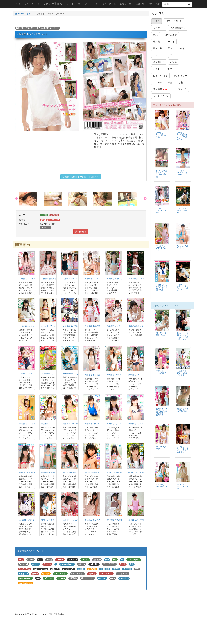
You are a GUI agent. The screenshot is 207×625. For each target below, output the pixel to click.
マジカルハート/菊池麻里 (161, 372)
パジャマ (157, 82)
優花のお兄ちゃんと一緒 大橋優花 (142, 326)
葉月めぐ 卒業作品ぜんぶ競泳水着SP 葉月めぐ (162, 412)
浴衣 (170, 48)
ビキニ (29, 13)
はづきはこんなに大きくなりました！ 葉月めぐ (182, 450)
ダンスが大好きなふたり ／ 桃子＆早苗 (161, 174)
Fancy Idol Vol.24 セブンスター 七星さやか (182, 287)
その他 (169, 69)
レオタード (158, 28)
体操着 (156, 41)
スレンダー (158, 55)
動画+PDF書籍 (160, 75)
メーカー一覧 (91, 4)
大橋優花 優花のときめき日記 (119, 279)
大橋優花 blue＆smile (72, 279)
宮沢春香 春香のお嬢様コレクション (122, 520)
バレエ (173, 62)
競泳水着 (157, 48)
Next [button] (145, 198)
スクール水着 (170, 34)
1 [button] (73, 208)
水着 (181, 82)
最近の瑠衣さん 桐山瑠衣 (182, 410)
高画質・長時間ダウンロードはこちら (80, 177)
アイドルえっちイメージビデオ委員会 (39, 3)
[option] (31, 199)
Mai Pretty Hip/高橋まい (161, 485)
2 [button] (78, 208)
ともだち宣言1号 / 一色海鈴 (182, 210)
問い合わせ (154, 4)
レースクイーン (161, 96)
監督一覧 (140, 4)
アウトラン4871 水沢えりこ (161, 135)
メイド (156, 69)
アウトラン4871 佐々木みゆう (182, 173)
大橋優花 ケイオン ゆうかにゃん (32, 373)
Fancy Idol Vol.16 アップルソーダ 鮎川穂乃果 (161, 287)
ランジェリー (180, 75)
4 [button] (87, 208)
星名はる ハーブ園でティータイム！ (143, 520)
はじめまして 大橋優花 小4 (53, 326)
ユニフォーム (180, 89)
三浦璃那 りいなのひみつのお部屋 (77, 520)
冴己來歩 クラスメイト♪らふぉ (97, 520)
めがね (182, 48)
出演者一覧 (125, 4)
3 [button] (83, 208)
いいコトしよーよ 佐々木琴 (182, 486)
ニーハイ (170, 41)
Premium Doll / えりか (182, 247)
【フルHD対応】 (174, 21)
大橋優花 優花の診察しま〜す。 (98, 326)
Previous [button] (16, 198)
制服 (155, 34)
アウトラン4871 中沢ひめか (161, 248)
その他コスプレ (177, 28)
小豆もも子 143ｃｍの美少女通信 (182, 373)
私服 (170, 82)
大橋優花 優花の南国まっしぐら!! (55, 279)
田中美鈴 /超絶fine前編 (161, 334)
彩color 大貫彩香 (161, 448)
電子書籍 (160, 89)
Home (19, 13)
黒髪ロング (158, 62)
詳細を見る (80, 231)
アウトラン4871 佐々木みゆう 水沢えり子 (182, 136)
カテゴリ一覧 (73, 4)
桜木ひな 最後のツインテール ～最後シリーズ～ (182, 336)
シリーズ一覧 (109, 4)
